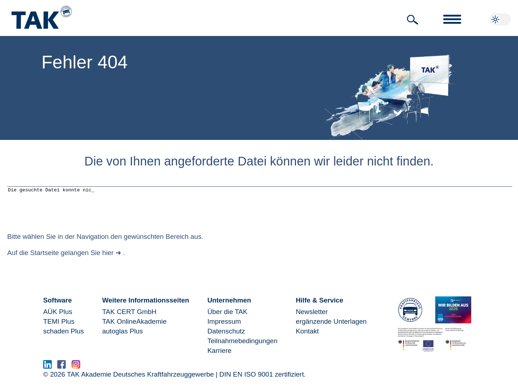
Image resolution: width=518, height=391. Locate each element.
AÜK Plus (57, 317)
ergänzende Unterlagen (331, 327)
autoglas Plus (122, 336)
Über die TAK (227, 317)
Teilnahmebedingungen (242, 346)
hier (107, 258)
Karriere (219, 356)
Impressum (224, 327)
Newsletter (312, 317)
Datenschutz (226, 336)
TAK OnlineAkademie (134, 327)
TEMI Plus (58, 327)
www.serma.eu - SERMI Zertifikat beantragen (154, 372)
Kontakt (307, 336)
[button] (413, 20)
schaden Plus (63, 336)
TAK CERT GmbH (129, 317)
